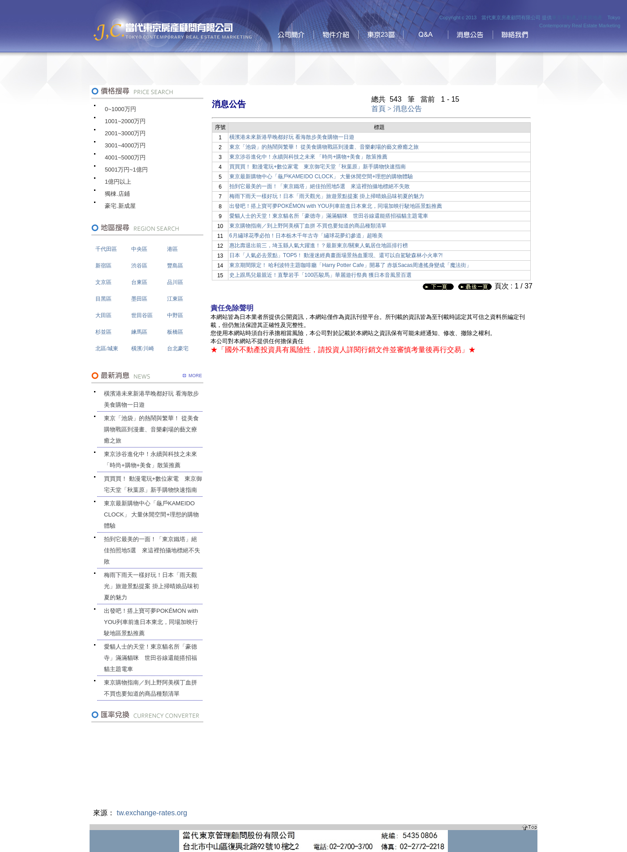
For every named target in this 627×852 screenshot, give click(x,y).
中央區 (139, 249)
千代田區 (106, 249)
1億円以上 (118, 181)
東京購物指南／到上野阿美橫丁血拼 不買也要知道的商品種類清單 (150, 688)
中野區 (175, 315)
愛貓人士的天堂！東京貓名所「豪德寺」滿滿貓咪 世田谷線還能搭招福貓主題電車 (150, 657)
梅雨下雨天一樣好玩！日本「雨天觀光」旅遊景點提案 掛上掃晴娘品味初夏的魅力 (151, 586)
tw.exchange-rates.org (151, 813)
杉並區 (103, 332)
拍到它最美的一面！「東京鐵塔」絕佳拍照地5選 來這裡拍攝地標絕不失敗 (152, 550)
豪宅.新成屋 (120, 205)
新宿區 (103, 265)
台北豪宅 (178, 348)
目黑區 (103, 299)
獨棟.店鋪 (117, 193)
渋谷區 (139, 265)
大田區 (103, 315)
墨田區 (139, 299)
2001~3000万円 (125, 133)
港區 (172, 249)
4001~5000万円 (125, 157)
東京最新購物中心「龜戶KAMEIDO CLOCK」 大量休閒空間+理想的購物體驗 (151, 514)
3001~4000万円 (125, 145)
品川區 (175, 282)
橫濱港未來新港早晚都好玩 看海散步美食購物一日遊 (151, 399)
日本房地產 (590, 17)
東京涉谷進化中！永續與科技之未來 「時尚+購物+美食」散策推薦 (150, 460)
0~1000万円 (120, 109)
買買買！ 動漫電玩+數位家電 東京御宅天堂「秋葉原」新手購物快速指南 (153, 484)
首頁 (378, 108)
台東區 (139, 282)
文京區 (103, 282)
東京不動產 (564, 17)
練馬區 (139, 332)
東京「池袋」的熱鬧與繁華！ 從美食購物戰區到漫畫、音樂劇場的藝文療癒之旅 (151, 429)
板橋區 (175, 332)
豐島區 (175, 265)
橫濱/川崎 (142, 348)
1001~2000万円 (125, 121)
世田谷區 (142, 315)
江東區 (175, 299)
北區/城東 (106, 348)
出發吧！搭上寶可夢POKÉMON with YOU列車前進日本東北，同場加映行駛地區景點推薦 (151, 622)
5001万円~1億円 (126, 169)
